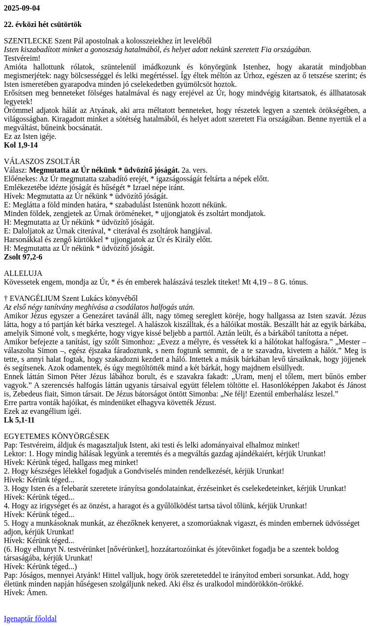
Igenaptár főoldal (30, 618)
